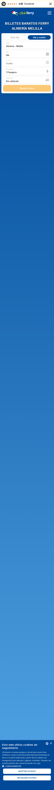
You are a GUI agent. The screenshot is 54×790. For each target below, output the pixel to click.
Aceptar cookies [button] (27, 771)
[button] (27, 766)
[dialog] (27, 765)
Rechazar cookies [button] (27, 778)
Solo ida (14, 37)
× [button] (51, 743)
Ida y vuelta (39, 37)
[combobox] (47, 743)
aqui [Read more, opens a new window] (38, 763)
